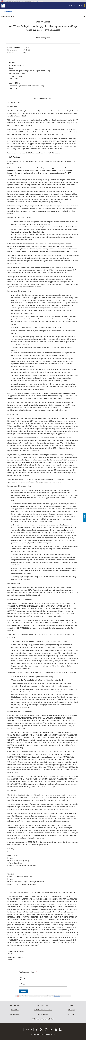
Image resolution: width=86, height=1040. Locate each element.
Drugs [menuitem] (10, 959)
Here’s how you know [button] (37, 1)
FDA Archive (14, 1005)
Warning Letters (7, 11)
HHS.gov (71, 1010)
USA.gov (71, 1014)
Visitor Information (43, 1005)
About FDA (14, 1010)
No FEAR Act (43, 1014)
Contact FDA (29, 1029)
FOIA (71, 1005)
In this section (7, 16)
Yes (24, 978)
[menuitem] (43, 953)
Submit (23, 991)
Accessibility (14, 1014)
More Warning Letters (43, 38)
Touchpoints (57, 996)
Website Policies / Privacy (43, 1010)
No (24, 984)
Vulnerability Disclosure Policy (43, 1019)
